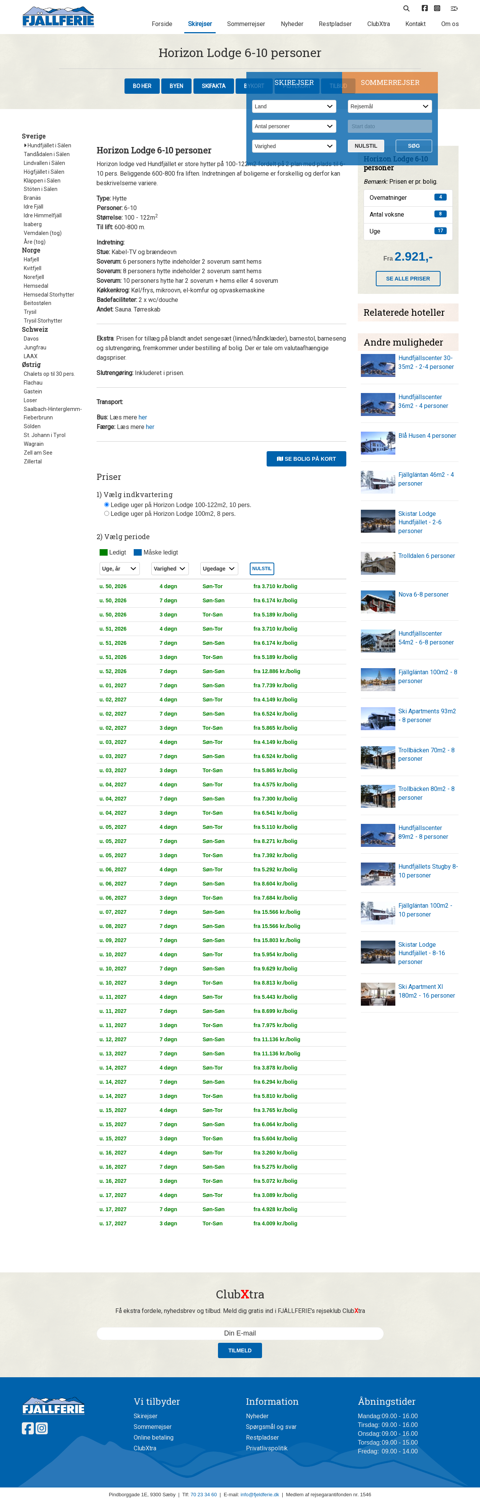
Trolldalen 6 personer (426, 555)
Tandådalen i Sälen (47, 154)
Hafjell (31, 259)
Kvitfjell (32, 268)
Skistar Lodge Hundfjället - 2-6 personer (420, 522)
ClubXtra (378, 24)
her (143, 417)
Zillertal (33, 461)
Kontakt (415, 24)
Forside (162, 24)
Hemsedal (36, 286)
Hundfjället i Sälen (47, 145)
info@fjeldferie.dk (260, 1494)
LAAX (31, 356)
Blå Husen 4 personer (427, 435)
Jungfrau (35, 347)
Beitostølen (37, 303)
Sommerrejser (246, 24)
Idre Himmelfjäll (43, 215)
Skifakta (214, 86)
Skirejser (200, 24)
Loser (30, 400)
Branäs (32, 198)
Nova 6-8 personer (423, 594)
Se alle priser (408, 279)
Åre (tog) (35, 242)
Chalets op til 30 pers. (49, 374)
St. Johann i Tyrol (45, 435)
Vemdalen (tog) (43, 233)
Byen (176, 86)
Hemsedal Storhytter (49, 295)
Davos (31, 339)
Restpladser (335, 24)
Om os (450, 24)
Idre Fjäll (33, 207)
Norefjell (34, 277)
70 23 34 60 (203, 1494)
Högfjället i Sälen (44, 172)
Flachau (33, 383)
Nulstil (366, 146)
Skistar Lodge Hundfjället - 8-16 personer (421, 953)
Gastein (33, 391)
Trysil (30, 312)
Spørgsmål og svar (271, 1426)
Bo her (142, 86)
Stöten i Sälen (40, 189)
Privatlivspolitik (267, 1448)
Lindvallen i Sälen (44, 163)
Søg (414, 146)
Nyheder (292, 24)
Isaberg (33, 224)
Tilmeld (240, 1350)
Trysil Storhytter (43, 321)
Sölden (32, 426)
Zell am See (38, 453)
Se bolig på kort (306, 459)
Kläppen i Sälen (42, 181)
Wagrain (34, 444)
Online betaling (154, 1437)
